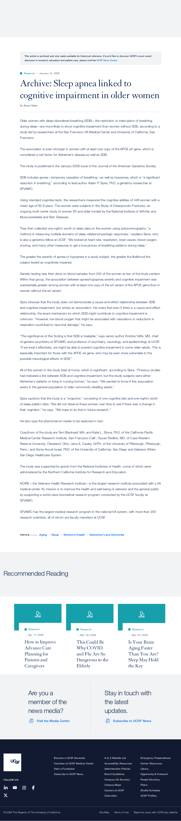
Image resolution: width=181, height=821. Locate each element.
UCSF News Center (107, 60)
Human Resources (151, 763)
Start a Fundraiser (64, 768)
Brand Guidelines (114, 773)
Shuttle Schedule (150, 790)
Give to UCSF (164, 3)
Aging (43, 534)
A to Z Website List (115, 757)
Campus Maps (112, 784)
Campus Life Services (117, 779)
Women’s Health (74, 534)
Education (127, 15)
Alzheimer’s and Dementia (106, 534)
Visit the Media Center (53, 721)
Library (144, 768)
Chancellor (110, 795)
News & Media (151, 15)
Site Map (104, 812)
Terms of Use (121, 812)
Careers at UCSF (114, 790)
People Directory (150, 779)
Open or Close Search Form (171, 15)
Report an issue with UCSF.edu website (155, 812)
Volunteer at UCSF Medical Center (74, 763)
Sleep (55, 534)
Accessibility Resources (118, 763)
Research (107, 15)
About (65, 15)
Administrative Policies (117, 768)
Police (144, 784)
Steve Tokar (30, 105)
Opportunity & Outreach (154, 773)
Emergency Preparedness (156, 757)
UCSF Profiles (149, 795)
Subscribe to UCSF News (132, 721)
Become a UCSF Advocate (69, 757)
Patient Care (85, 15)
